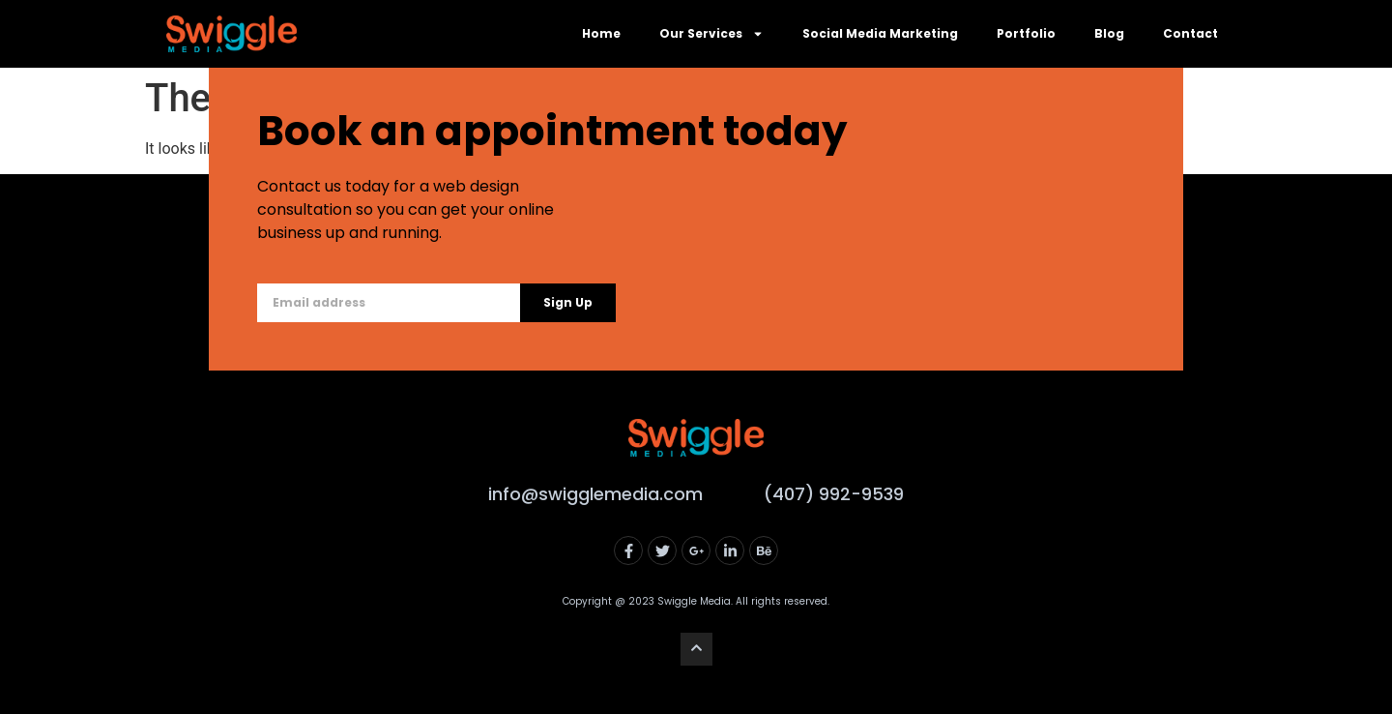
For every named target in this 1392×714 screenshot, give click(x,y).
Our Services (711, 33)
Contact (1190, 33)
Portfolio (1026, 33)
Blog (1109, 33)
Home (601, 33)
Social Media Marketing (880, 33)
